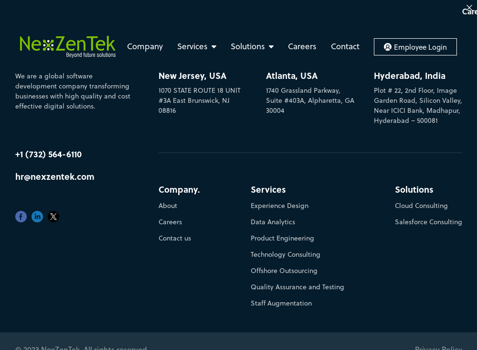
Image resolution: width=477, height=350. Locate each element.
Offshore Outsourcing (284, 265)
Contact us (175, 233)
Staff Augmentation (281, 298)
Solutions (248, 46)
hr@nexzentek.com (55, 170)
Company (145, 46)
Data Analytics (273, 216)
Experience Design (279, 200)
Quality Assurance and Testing (297, 281)
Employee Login (415, 47)
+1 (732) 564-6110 (48, 148)
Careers (302, 46)
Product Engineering (282, 233)
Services (192, 46)
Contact (345, 46)
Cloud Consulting (421, 200)
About (168, 200)
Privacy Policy (438, 344)
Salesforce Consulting (428, 216)
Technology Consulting (285, 249)
